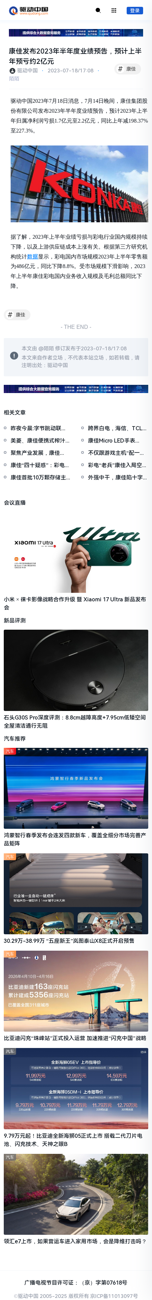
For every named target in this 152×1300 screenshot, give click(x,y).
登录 (135, 10)
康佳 (126, 69)
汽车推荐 (15, 739)
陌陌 (14, 79)
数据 (32, 256)
